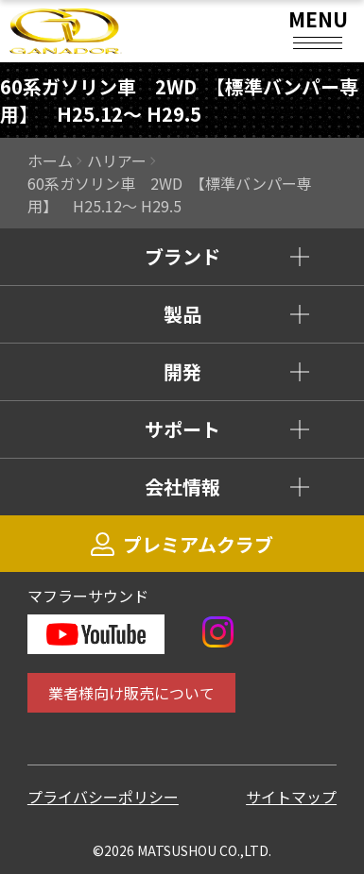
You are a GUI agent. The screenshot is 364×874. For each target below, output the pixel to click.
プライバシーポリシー (103, 796)
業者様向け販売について (131, 692)
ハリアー (117, 160)
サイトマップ (291, 796)
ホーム (50, 160)
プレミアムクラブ (182, 544)
